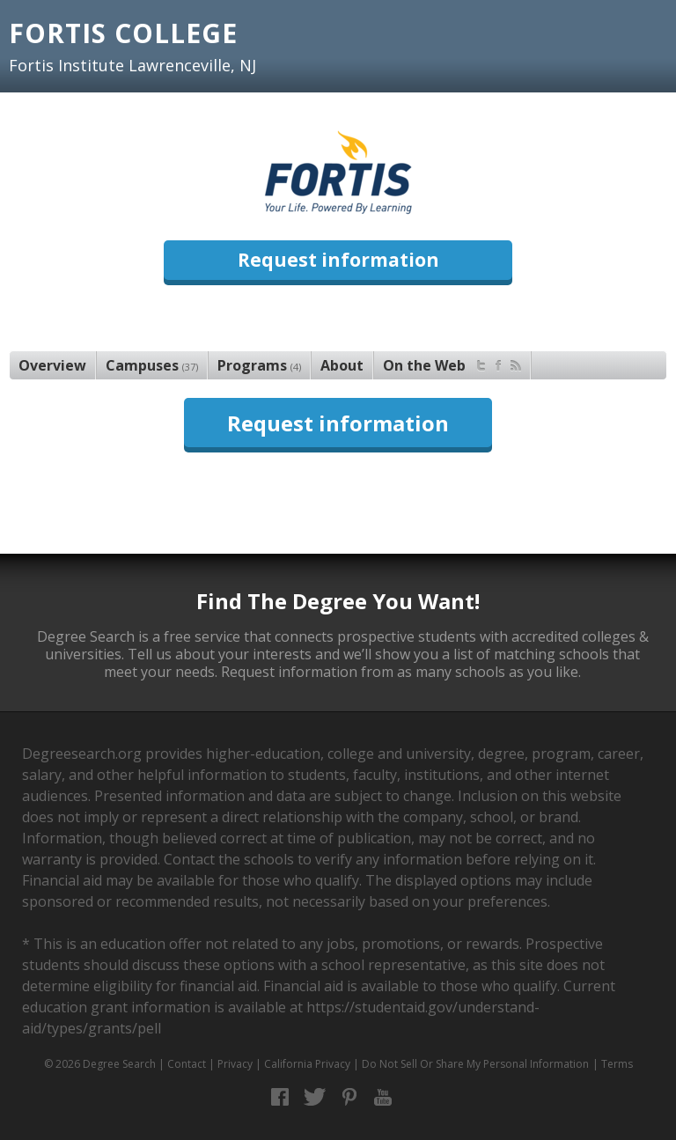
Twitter (315, 1097)
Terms (617, 1063)
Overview (52, 365)
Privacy (235, 1063)
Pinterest (349, 1097)
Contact (186, 1063)
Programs (259, 365)
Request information (338, 259)
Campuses (152, 365)
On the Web (452, 363)
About (342, 365)
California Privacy (307, 1063)
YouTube (383, 1097)
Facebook (280, 1097)
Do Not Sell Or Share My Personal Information (475, 1063)
